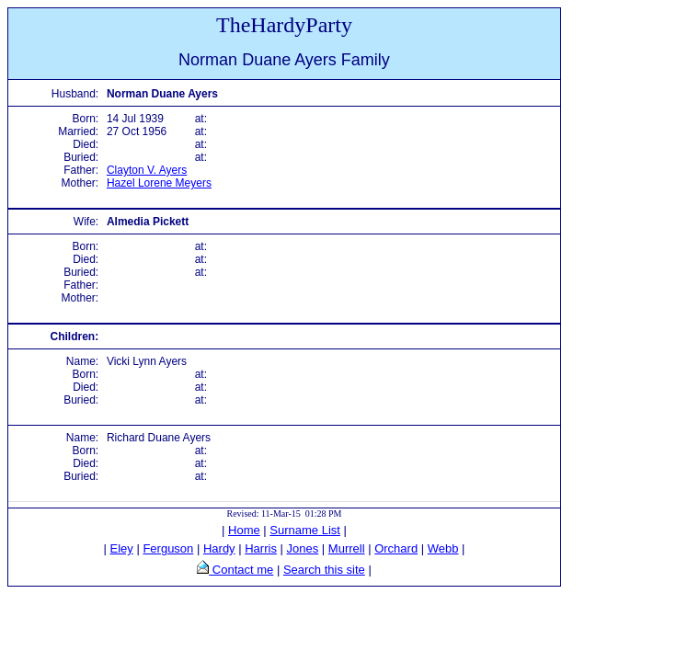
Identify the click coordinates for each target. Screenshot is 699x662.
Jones (303, 548)
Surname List (304, 530)
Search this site (324, 569)
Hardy (219, 548)
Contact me (241, 569)
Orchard (396, 548)
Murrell (346, 548)
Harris (261, 548)
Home (244, 530)
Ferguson (168, 548)
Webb (443, 548)
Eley (121, 548)
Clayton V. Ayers (147, 170)
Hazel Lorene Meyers (159, 183)
